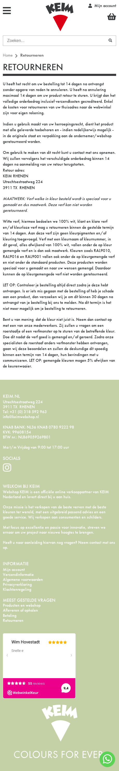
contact (78, 152)
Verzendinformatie (18, 574)
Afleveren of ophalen (20, 610)
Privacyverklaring (17, 584)
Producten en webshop (22, 605)
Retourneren (13, 620)
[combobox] (53, 40)
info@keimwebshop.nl (21, 416)
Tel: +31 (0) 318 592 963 (25, 411)
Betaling (9, 615)
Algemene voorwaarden (23, 579)
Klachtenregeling (17, 589)
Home (8, 55)
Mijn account (14, 569)
